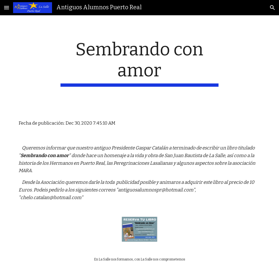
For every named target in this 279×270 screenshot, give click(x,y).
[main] (139, 63)
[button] (6, 7)
